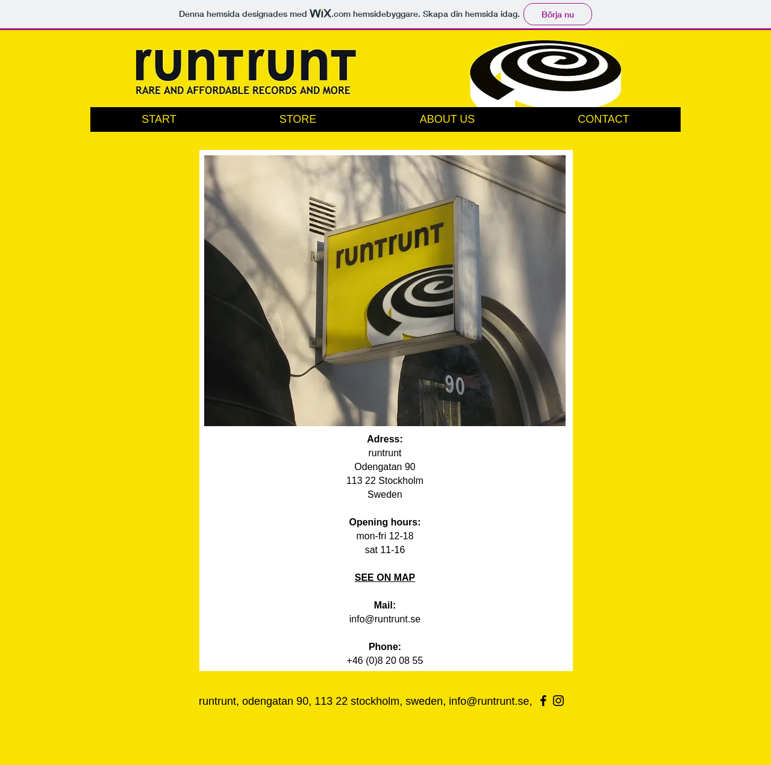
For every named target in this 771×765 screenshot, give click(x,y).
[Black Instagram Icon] (558, 700)
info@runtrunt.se (385, 619)
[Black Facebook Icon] (543, 700)
